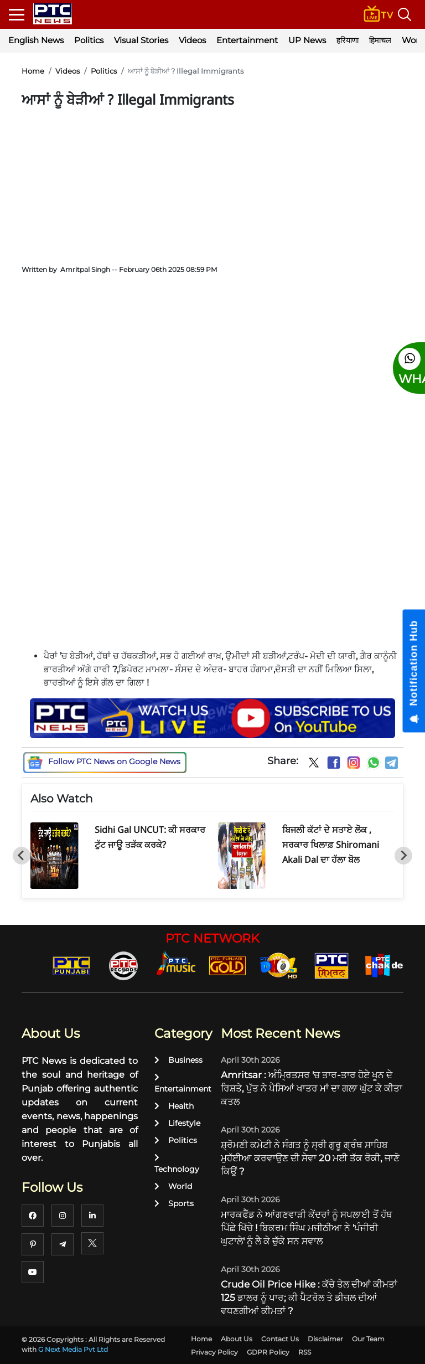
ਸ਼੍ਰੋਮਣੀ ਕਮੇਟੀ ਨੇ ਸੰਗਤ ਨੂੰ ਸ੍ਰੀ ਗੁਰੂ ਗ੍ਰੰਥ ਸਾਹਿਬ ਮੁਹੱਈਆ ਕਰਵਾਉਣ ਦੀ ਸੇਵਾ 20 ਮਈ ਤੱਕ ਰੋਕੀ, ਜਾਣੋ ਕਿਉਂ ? (310, 1158)
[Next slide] (403, 855)
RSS (304, 1352)
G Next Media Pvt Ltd (73, 1349)
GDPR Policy (268, 1352)
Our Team (368, 1339)
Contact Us (280, 1339)
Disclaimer (325, 1339)
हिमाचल (380, 40)
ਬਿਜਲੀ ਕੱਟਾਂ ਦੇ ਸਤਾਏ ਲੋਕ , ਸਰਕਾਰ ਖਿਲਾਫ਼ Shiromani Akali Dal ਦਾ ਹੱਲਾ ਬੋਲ (330, 844)
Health (174, 1106)
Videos (192, 40)
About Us (236, 1339)
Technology (176, 1164)
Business (178, 1060)
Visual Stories (141, 40)
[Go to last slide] (21, 855)
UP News (307, 40)
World (173, 1186)
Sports (174, 1203)
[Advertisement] (213, 183)
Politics (88, 40)
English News (36, 40)
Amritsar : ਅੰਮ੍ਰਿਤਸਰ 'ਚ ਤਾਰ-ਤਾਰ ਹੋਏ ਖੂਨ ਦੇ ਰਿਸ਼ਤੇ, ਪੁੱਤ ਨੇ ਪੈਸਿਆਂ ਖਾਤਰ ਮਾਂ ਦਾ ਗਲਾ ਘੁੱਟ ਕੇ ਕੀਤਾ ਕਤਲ (311, 1088)
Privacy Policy (214, 1352)
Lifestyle (177, 1123)
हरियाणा (347, 40)
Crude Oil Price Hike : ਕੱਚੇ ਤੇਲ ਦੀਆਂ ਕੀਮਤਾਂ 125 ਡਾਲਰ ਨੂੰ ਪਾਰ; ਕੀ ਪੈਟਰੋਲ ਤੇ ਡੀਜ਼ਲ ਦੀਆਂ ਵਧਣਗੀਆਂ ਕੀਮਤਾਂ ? (309, 1297)
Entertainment (247, 40)
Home (33, 70)
